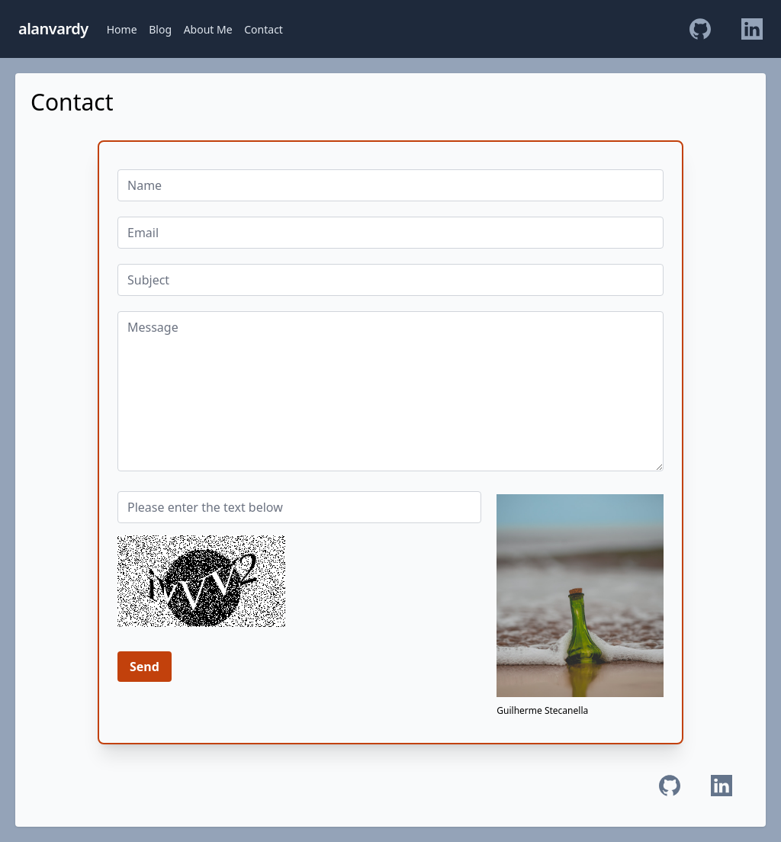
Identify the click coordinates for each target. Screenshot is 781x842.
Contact (263, 29)
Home (122, 29)
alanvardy (53, 28)
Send (144, 666)
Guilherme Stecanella (542, 710)
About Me (208, 29)
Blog (160, 29)
